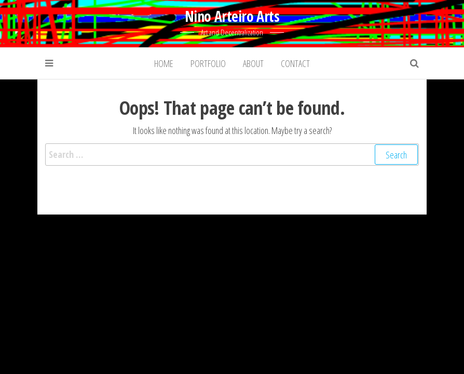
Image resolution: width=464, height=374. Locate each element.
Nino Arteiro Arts (232, 16)
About (253, 63)
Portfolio (208, 63)
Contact (295, 63)
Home (163, 63)
